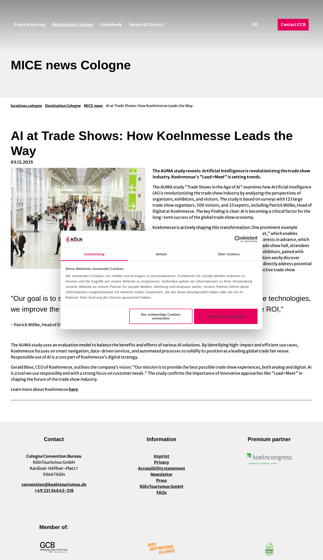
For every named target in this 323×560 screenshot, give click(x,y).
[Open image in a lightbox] (269, 458)
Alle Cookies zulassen (226, 316)
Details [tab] (161, 254)
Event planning (29, 24)
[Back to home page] (161, 11)
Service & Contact (146, 24)
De (255, 24)
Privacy (161, 462)
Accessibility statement (161, 468)
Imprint (161, 456)
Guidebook (111, 24)
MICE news (93, 105)
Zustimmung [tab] (94, 254)
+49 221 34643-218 (54, 490)
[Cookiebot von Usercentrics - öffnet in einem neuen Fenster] (238, 239)
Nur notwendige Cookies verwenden (161, 316)
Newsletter (161, 474)
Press (161, 480)
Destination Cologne (72, 24)
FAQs (162, 492)
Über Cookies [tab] (229, 254)
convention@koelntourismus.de (54, 484)
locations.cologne (26, 105)
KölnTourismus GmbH (161, 486)
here (73, 389)
